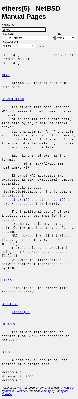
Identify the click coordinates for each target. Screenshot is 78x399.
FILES (7, 280)
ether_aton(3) (53, 200)
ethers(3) (21, 200)
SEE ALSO (10, 304)
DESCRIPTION (13, 99)
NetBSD (69, 387)
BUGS (6, 352)
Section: (9, 33)
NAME (6, 75)
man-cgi (46, 391)
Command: (9, 25)
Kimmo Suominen (16, 391)
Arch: (62, 33)
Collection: (10, 42)
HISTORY (9, 324)
